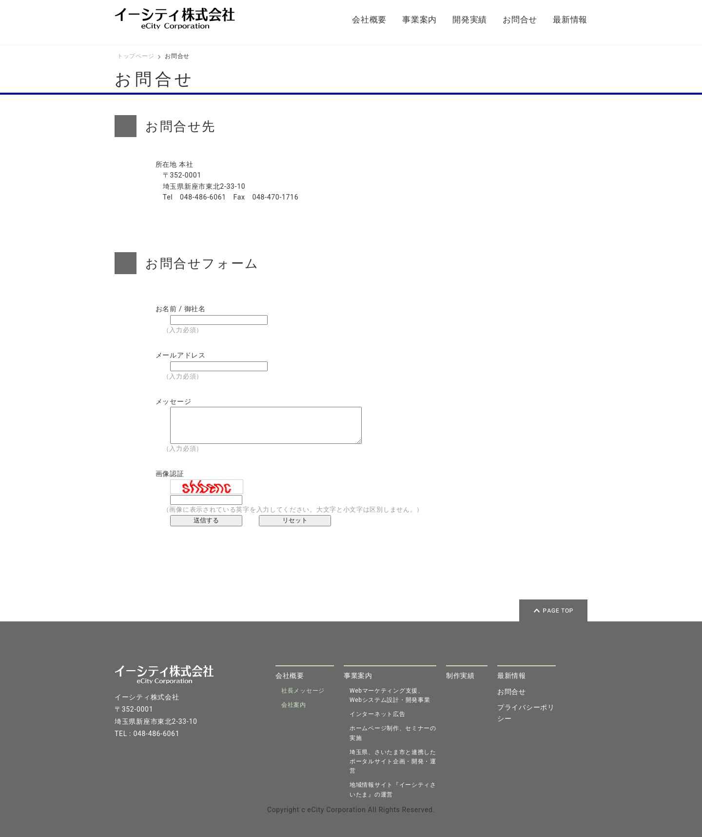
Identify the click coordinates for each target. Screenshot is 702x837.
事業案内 (419, 19)
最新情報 (570, 19)
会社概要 (369, 19)
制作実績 (460, 675)
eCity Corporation (336, 810)
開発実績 (469, 19)
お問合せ (520, 19)
